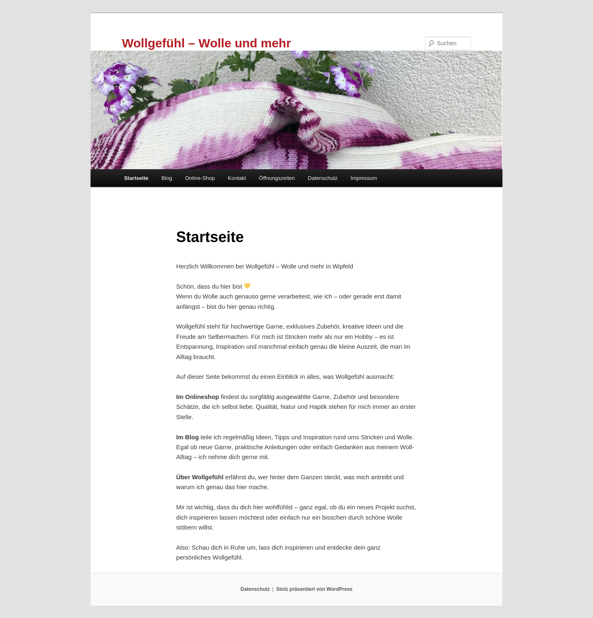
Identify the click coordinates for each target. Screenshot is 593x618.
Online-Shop (200, 178)
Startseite (136, 178)
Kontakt (237, 178)
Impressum (363, 178)
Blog (166, 178)
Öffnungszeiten (277, 178)
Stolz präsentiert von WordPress (314, 589)
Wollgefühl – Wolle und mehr (206, 43)
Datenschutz (323, 178)
